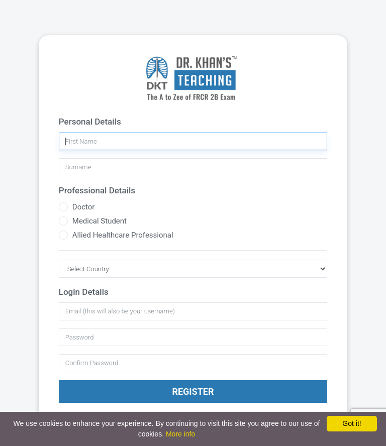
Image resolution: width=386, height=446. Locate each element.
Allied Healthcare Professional (122, 235)
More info (180, 434)
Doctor (83, 206)
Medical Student (99, 221)
